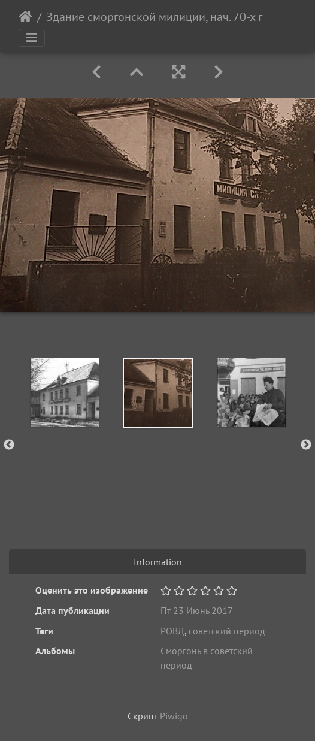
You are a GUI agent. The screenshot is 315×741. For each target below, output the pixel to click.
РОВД (172, 631)
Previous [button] (9, 445)
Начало (25, 17)
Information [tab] (158, 562)
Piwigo (174, 716)
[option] (64, 392)
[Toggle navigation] (32, 38)
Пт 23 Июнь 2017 (196, 610)
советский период (227, 631)
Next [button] (306, 445)
